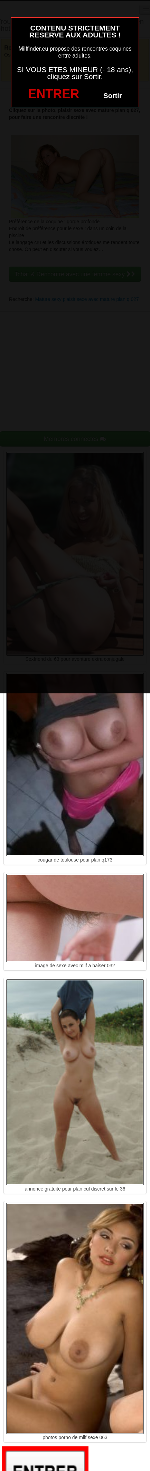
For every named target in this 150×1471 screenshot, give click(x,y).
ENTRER (53, 94)
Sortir (112, 95)
